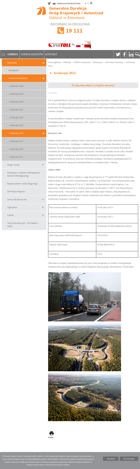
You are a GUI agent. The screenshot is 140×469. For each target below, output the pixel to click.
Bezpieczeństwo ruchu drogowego (22, 183)
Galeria (10, 215)
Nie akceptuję (129, 458)
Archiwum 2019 (16, 94)
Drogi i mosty (13, 165)
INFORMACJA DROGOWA (70, 30)
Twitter (117, 54)
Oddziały (67, 62)
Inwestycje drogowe (16, 191)
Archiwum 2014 (16, 133)
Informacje (12, 62)
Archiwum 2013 (16, 141)
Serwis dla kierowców (17, 199)
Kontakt (51, 54)
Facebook (123, 54)
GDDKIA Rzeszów (32, 54)
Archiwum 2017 (16, 109)
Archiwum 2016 (16, 117)
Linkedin (130, 54)
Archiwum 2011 (16, 157)
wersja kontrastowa (68, 3)
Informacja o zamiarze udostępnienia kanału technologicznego (23, 174)
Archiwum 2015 (16, 125)
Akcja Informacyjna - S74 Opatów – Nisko (23, 224)
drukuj (50, 437)
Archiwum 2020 (16, 86)
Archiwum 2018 (16, 101)
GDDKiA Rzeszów (81, 62)
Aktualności (13, 70)
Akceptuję (111, 458)
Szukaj (136, 54)
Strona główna (54, 62)
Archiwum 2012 (16, 149)
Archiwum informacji (17, 78)
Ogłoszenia (12, 207)
